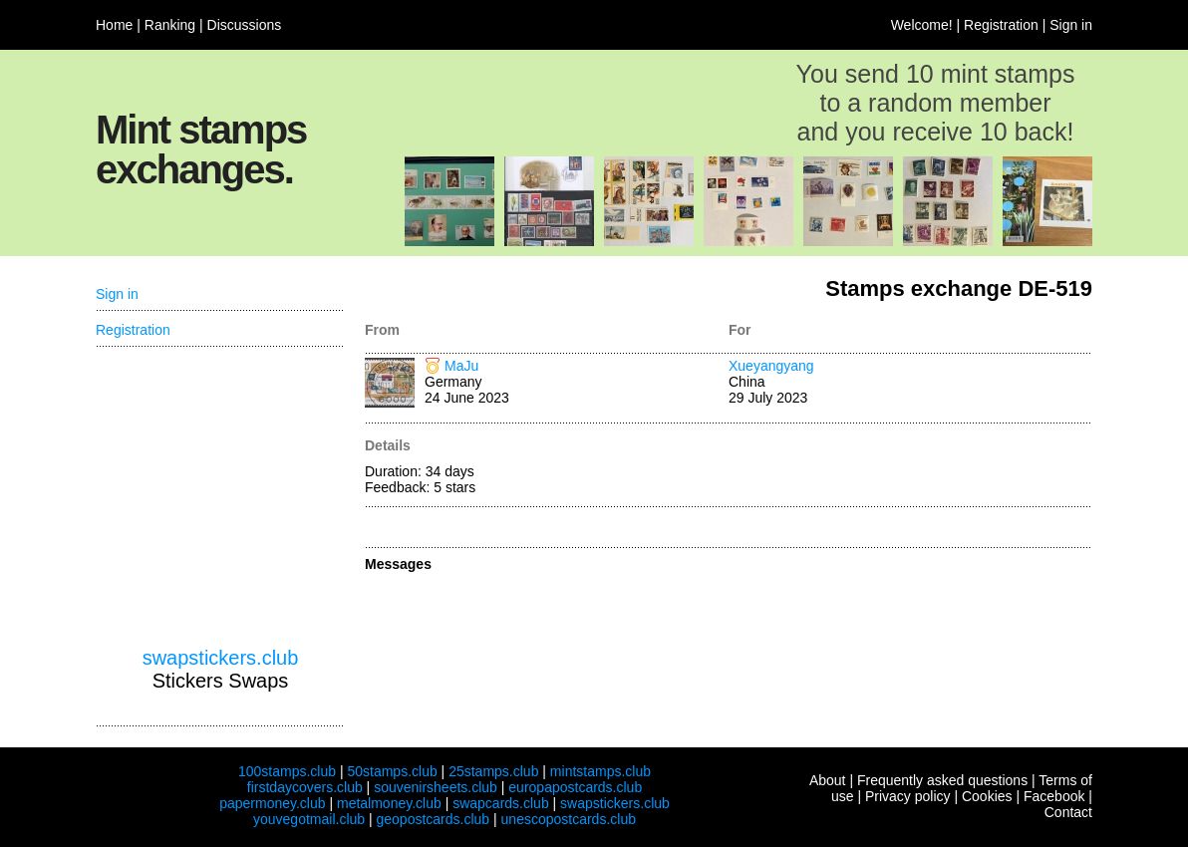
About (827, 780)
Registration (1001, 25)
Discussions (244, 25)
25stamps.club (493, 771)
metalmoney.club (389, 803)
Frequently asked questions (942, 780)
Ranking (170, 25)
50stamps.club (392, 771)
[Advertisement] (220, 497)
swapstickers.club (221, 658)
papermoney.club (272, 803)
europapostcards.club (575, 787)
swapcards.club (500, 803)
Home (114, 25)
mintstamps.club (600, 771)
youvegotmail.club (309, 819)
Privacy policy (908, 796)
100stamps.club (287, 771)
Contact (1068, 812)
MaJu (461, 366)
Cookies (987, 796)
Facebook (1054, 796)
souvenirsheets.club (435, 787)
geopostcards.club (433, 819)
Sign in (1070, 25)
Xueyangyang (771, 366)
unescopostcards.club (568, 819)
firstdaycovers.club (305, 787)
